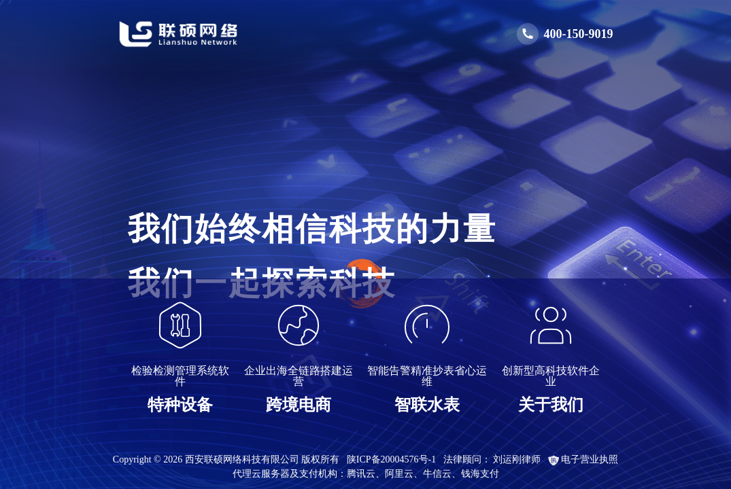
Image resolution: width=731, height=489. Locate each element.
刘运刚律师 (517, 459)
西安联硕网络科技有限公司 (242, 459)
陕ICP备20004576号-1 (391, 459)
